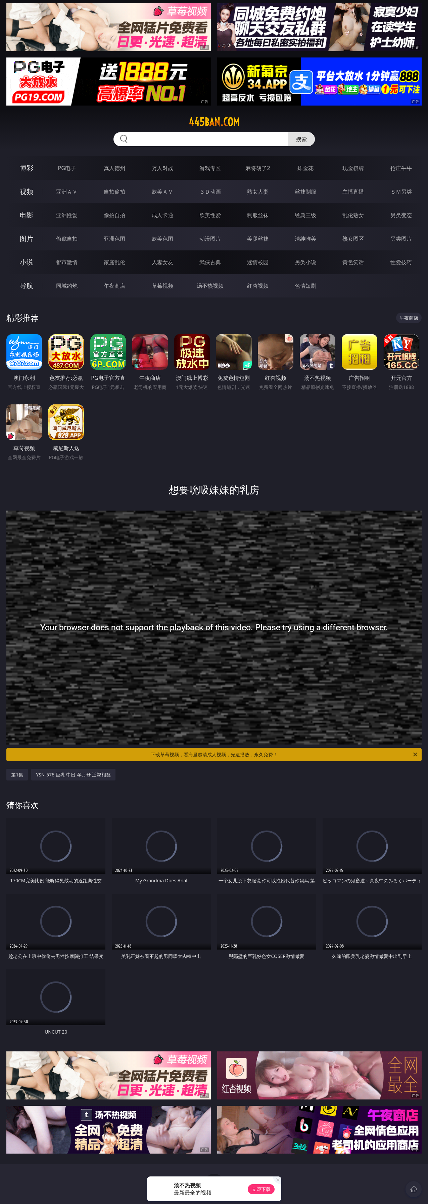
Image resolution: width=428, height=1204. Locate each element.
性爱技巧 (401, 262)
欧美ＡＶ (162, 191)
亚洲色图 (114, 238)
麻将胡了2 (257, 168)
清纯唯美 (305, 238)
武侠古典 (210, 262)
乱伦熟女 (353, 215)
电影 (26, 214)
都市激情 (67, 262)
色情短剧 (305, 285)
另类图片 (401, 238)
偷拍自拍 (114, 215)
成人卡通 (162, 215)
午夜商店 (114, 285)
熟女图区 (353, 238)
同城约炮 (67, 285)
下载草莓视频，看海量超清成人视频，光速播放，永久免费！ (284, 755)
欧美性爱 (210, 215)
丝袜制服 (305, 191)
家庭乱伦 (114, 262)
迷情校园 (258, 262)
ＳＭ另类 (401, 191)
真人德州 (114, 168)
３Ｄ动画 (210, 191)
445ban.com (214, 122)
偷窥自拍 (67, 238)
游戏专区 (210, 168)
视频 (26, 191)
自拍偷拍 (114, 191)
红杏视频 (258, 285)
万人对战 (162, 168)
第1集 (17, 774)
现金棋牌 (353, 168)
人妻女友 (162, 262)
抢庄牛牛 (401, 168)
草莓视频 (162, 285)
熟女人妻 (258, 191)
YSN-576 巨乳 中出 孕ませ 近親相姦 (73, 774)
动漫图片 (210, 238)
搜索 (301, 139)
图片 (26, 238)
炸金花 (305, 168)
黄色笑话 (353, 262)
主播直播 (353, 191)
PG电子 (67, 168)
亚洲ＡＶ (67, 191)
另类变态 (401, 215)
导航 (26, 285)
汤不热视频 (210, 285)
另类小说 (305, 262)
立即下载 (261, 1189)
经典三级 (305, 215)
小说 (26, 262)
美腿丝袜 (258, 238)
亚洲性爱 (67, 215)
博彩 (26, 167)
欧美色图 (162, 238)
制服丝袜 (258, 215)
